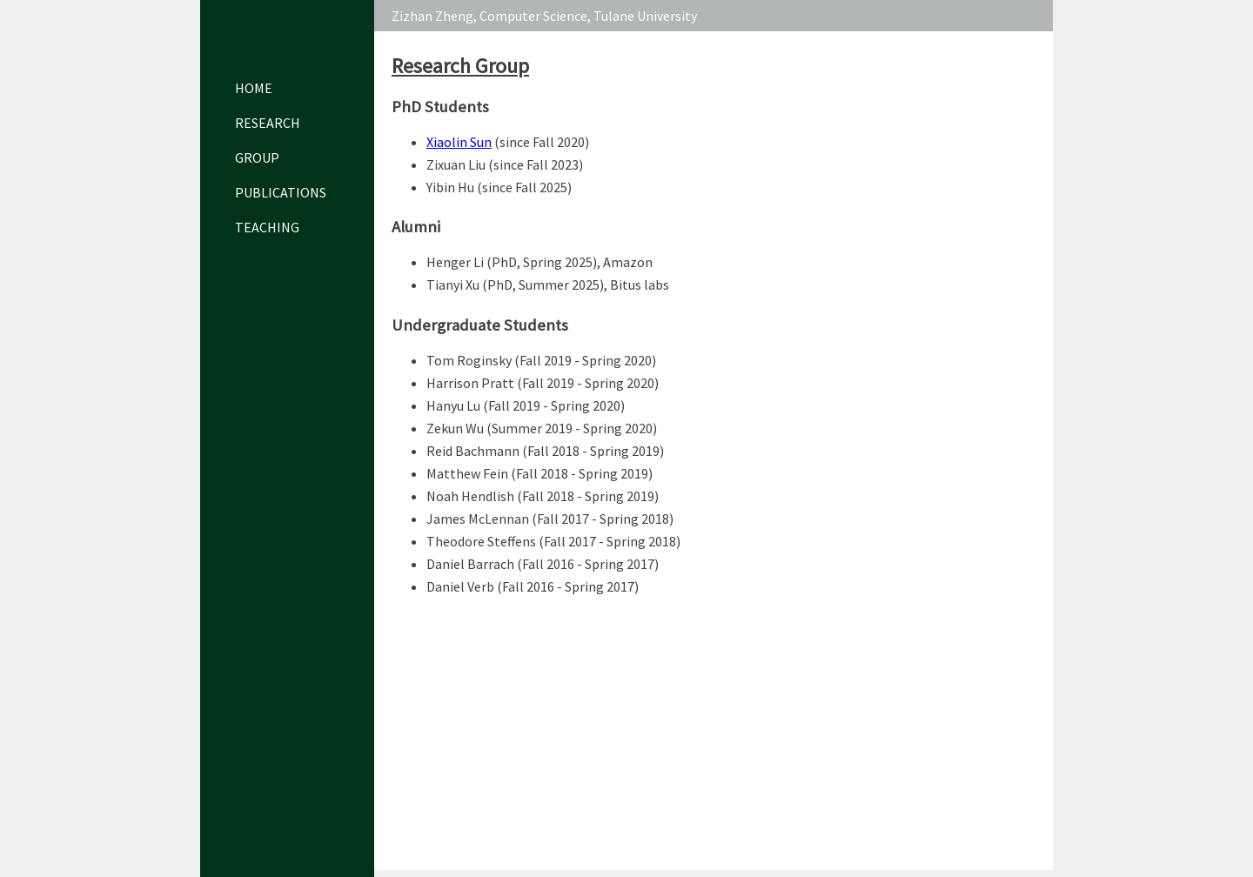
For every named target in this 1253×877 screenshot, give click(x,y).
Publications (278, 192)
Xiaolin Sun (459, 142)
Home (253, 88)
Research (267, 122)
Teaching (267, 227)
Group (257, 157)
